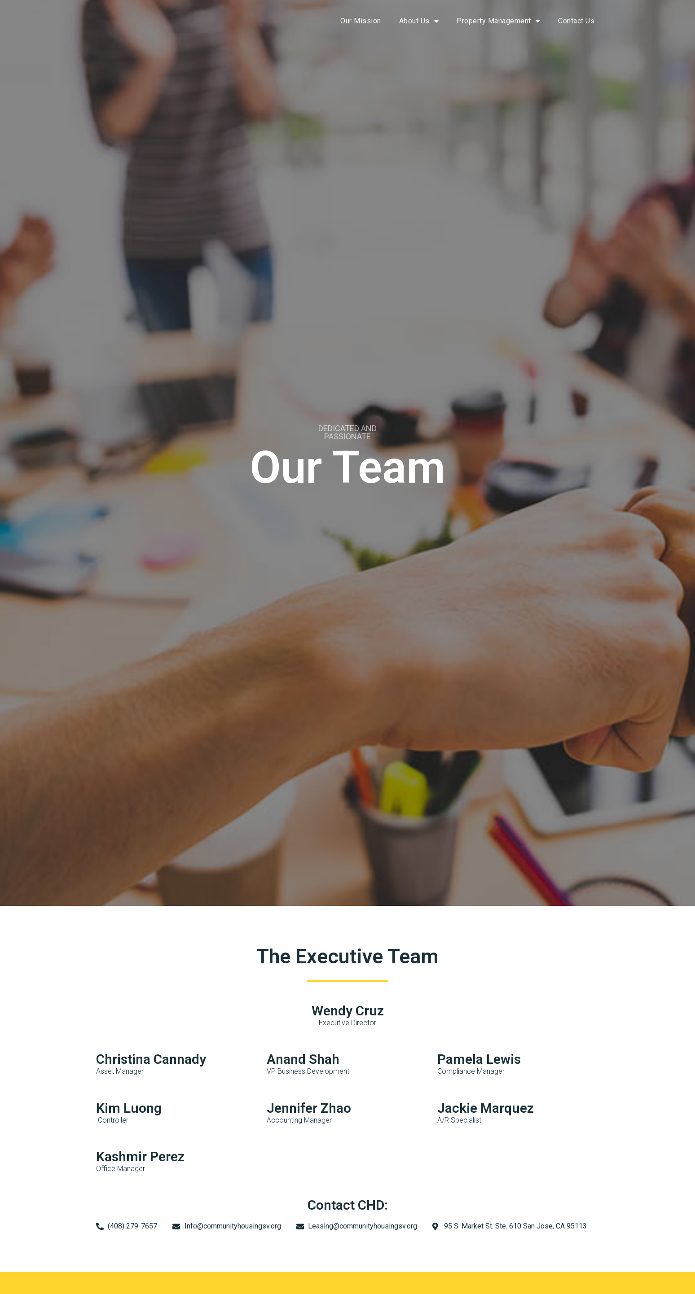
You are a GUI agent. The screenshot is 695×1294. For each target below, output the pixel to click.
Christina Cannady (151, 1059)
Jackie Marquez (485, 1108)
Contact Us (576, 21)
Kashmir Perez (140, 1156)
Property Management (498, 21)
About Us (419, 21)
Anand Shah (303, 1059)
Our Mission (360, 21)
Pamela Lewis (479, 1059)
